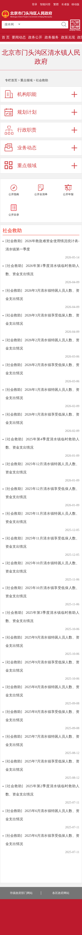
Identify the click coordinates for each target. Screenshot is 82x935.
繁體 (56, 4)
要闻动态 (19, 37)
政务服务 (52, 37)
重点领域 (26, 80)
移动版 (75, 4)
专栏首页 (11, 80)
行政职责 (27, 130)
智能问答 (45, 4)
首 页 (6, 37)
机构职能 (27, 94)
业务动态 (27, 147)
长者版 (65, 4)
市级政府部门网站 (21, 893)
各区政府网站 (60, 893)
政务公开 (35, 37)
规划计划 (27, 112)
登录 (34, 4)
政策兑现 (68, 37)
